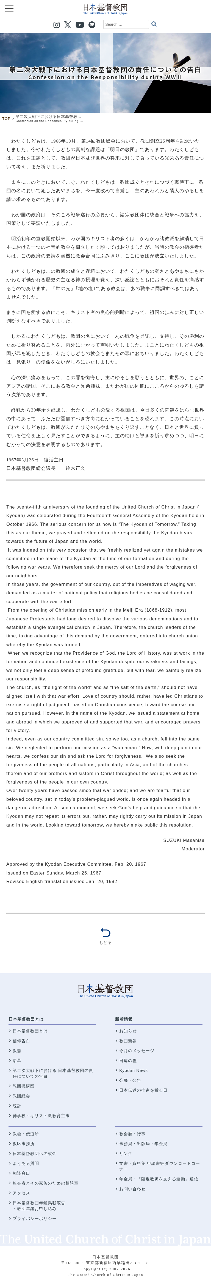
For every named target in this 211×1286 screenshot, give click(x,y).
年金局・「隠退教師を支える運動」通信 (158, 1179)
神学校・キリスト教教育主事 (41, 1115)
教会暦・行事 (132, 1133)
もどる (105, 942)
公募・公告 (130, 1080)
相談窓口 (21, 1173)
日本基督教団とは (26, 1019)
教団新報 (128, 1040)
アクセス (21, 1193)
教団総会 (21, 1096)
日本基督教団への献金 (35, 1153)
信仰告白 (21, 1040)
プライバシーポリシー (35, 1218)
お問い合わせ (132, 1188)
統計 (17, 1105)
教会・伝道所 (26, 1133)
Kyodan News (133, 1070)
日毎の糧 (128, 1060)
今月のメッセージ (136, 1050)
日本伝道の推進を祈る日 (143, 1090)
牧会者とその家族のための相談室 (46, 1183)
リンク (125, 1153)
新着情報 (124, 1019)
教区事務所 (24, 1143)
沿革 (17, 1060)
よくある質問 (26, 1163)
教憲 (17, 1050)
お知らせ (128, 1031)
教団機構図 (24, 1086)
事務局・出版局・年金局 (143, 1143)
